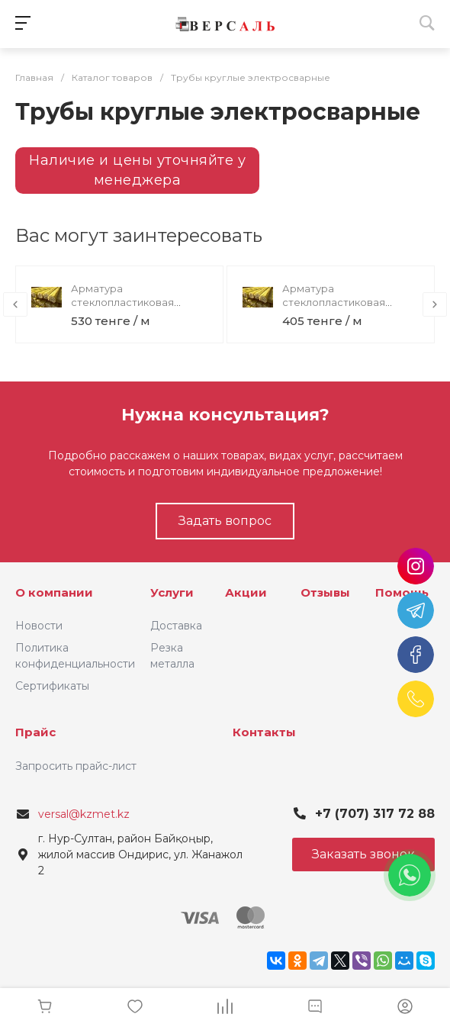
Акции (246, 592)
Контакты (264, 732)
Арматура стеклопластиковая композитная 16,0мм (123, 302)
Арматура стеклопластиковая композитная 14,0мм (334, 302)
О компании (54, 592)
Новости (39, 625)
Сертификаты (52, 686)
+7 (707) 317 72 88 (375, 813)
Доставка (176, 625)
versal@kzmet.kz (84, 814)
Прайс (35, 732)
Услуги (172, 592)
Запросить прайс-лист (76, 766)
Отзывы (325, 592)
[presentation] (15, 304)
